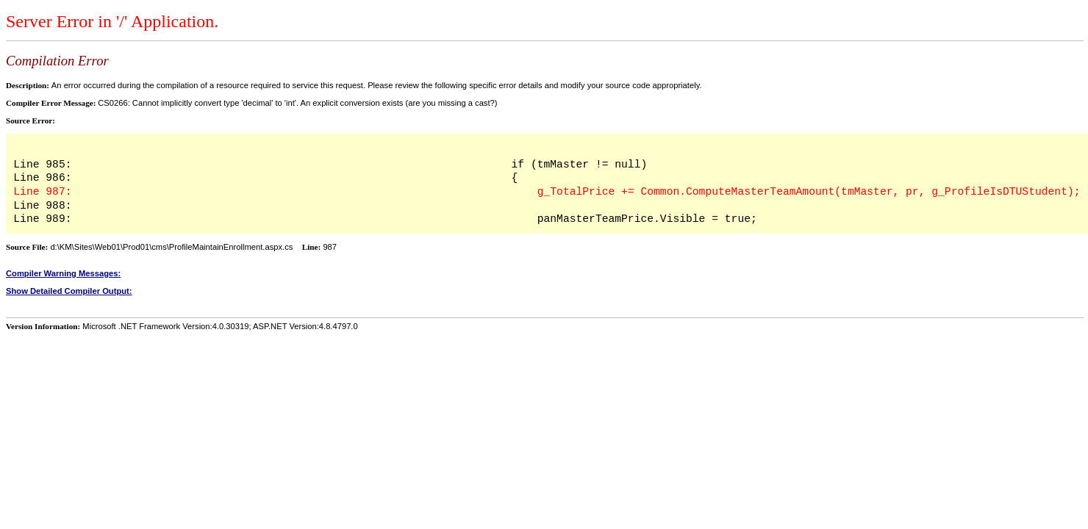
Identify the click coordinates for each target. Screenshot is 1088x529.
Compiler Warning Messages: (63, 273)
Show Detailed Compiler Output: (69, 291)
